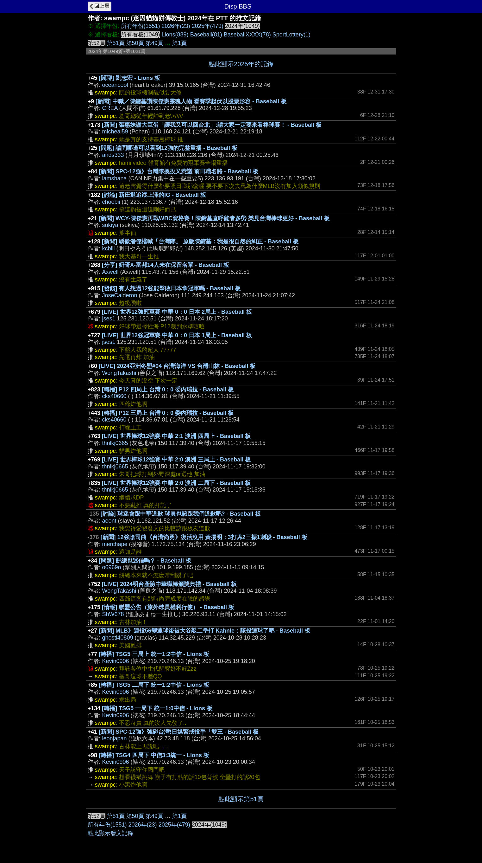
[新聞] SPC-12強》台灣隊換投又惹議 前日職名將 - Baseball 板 (178, 171)
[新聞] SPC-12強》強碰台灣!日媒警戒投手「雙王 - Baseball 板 (179, 732)
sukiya (110, 225)
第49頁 (154, 43)
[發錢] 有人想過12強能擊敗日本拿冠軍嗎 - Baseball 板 (171, 288)
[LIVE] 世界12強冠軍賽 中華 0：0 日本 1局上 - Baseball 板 (177, 335)
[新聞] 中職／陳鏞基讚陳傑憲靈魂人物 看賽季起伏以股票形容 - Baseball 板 (191, 101)
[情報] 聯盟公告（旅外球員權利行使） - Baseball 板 (168, 607)
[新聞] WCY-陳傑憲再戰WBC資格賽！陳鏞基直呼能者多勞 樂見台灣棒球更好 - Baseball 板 (214, 218)
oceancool (115, 85)
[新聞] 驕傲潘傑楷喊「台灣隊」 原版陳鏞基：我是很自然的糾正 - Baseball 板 (200, 241)
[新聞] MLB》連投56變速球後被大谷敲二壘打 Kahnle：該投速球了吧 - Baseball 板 (204, 631)
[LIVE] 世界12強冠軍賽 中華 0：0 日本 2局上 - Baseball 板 (177, 312)
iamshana (114, 178)
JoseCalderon (119, 295)
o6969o (111, 567)
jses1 (109, 318)
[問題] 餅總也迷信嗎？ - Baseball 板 (145, 560)
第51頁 (116, 43)
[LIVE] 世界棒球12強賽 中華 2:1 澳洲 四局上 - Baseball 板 (176, 436)
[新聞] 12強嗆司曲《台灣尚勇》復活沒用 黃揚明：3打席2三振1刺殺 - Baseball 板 (204, 537)
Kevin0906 (115, 661)
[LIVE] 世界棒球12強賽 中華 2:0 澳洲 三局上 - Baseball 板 (176, 459)
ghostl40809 (117, 637)
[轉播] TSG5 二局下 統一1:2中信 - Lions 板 (154, 685)
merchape (115, 544)
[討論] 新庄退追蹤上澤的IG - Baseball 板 (154, 195)
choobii (111, 202)
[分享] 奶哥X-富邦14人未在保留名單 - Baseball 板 (165, 265)
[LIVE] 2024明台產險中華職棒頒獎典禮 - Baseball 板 (169, 584)
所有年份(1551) (140, 26)
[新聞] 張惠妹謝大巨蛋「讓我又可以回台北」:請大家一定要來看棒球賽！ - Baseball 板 (212, 125)
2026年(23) (176, 26)
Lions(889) (175, 34)
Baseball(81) (206, 34)
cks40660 (114, 396)
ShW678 (113, 614)
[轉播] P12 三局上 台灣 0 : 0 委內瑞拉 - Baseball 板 (168, 413)
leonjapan (114, 738)
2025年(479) (207, 26)
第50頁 (135, 43)
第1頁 (179, 43)
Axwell (110, 272)
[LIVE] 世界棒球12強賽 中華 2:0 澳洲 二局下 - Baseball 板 (176, 483)
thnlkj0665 (115, 443)
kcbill (108, 248)
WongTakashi (119, 373)
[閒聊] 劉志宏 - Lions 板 (129, 78)
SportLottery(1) (291, 34)
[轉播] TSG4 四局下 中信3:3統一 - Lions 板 (154, 755)
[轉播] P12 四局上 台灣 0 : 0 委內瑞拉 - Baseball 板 (168, 389)
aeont (109, 521)
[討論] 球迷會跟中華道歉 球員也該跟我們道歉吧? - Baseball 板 (181, 514)
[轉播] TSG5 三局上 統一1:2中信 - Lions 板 (154, 654)
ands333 (113, 155)
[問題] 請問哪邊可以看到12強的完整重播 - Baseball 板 (168, 148)
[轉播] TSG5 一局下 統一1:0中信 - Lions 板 (157, 708)
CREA (110, 108)
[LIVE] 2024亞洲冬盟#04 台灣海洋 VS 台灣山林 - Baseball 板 (177, 366)
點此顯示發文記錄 (110, 833)
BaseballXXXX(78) (247, 34)
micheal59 (115, 131)
